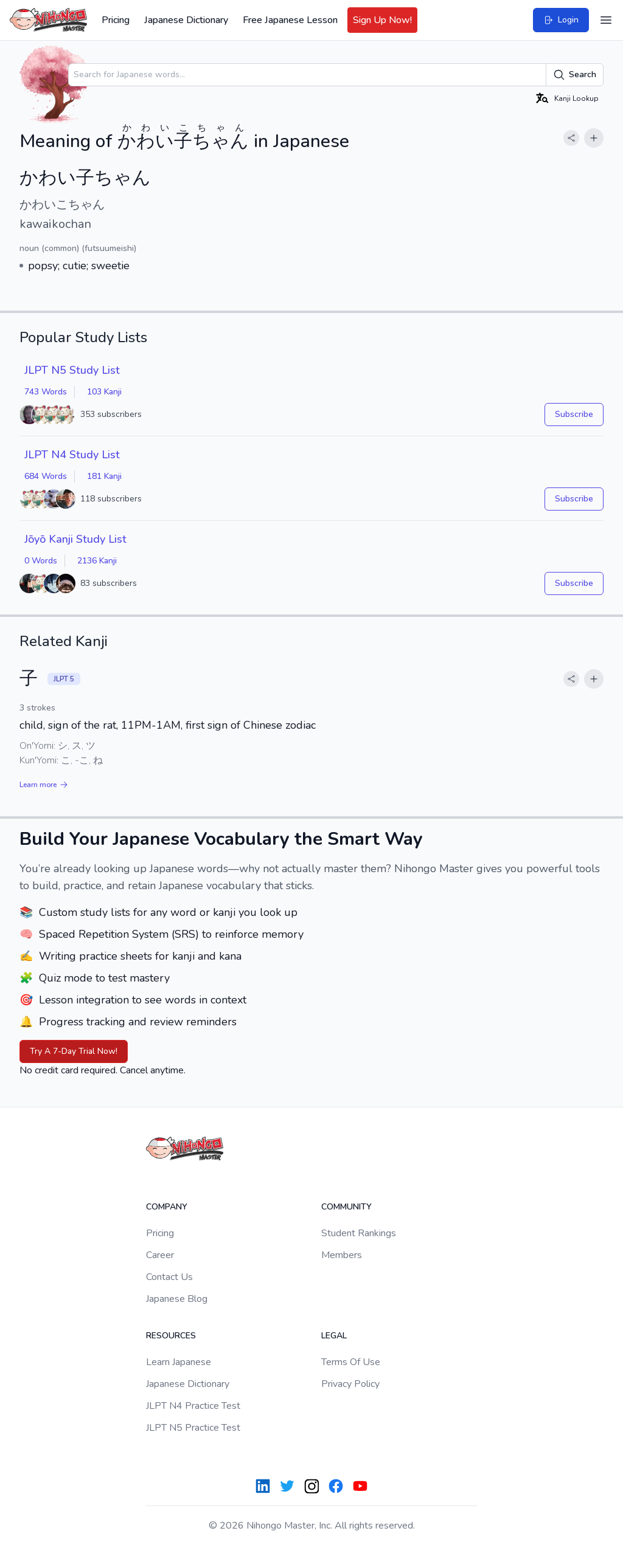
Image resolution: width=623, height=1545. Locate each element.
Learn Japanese (178, 1362)
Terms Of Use (350, 1362)
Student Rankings (358, 1233)
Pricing (116, 20)
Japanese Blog (176, 1299)
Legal (334, 1335)
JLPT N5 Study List (72, 370)
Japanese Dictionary (186, 20)
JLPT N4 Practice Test (193, 1406)
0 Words (40, 560)
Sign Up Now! (382, 20)
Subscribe (574, 414)
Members (341, 1255)
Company (166, 1207)
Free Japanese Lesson (290, 20)
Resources (171, 1335)
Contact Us (169, 1277)
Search (574, 75)
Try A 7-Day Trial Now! (73, 1051)
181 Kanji (104, 476)
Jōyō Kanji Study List (75, 539)
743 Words (45, 391)
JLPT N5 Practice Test (193, 1427)
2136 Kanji (97, 560)
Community (346, 1207)
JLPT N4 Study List (72, 454)
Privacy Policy (350, 1384)
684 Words (45, 476)
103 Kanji (104, 391)
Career (160, 1255)
